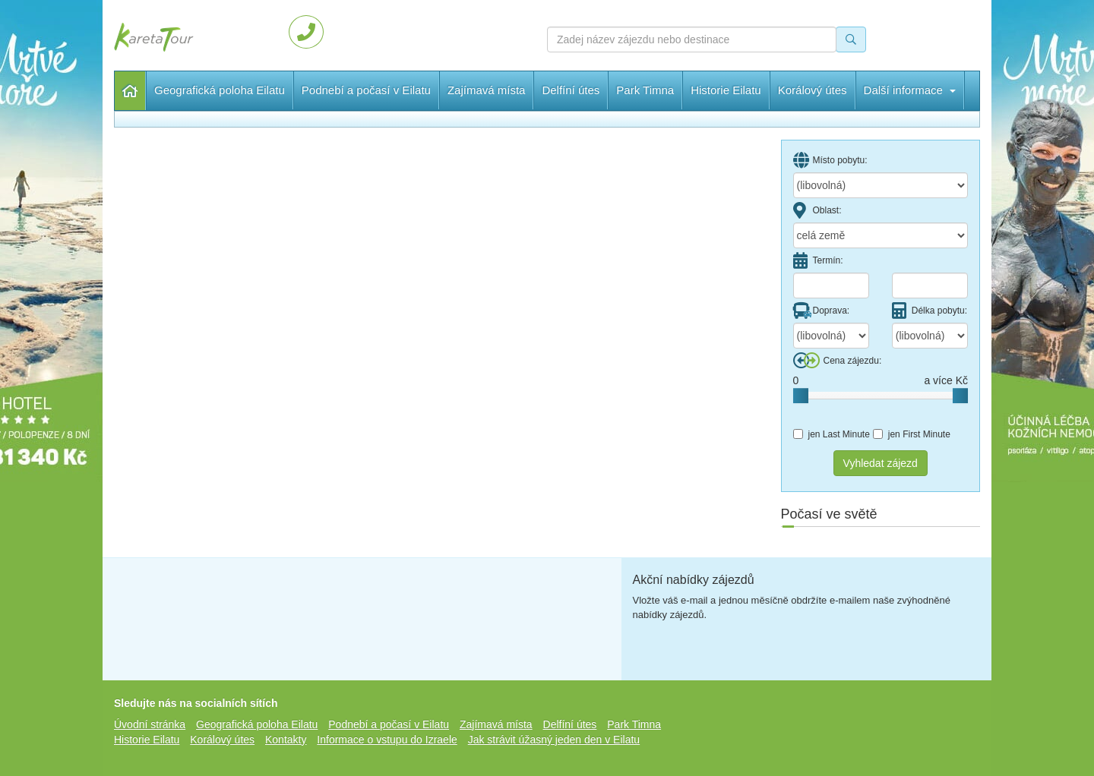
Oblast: (817, 210)
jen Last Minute (831, 434)
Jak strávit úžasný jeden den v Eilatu (554, 739)
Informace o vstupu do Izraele (387, 739)
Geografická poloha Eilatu (219, 90)
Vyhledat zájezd (880, 463)
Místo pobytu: (830, 160)
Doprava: (821, 310)
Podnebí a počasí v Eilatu (366, 90)
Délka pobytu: (929, 310)
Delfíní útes (570, 90)
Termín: (818, 260)
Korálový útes (222, 739)
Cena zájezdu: (837, 360)
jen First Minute (911, 434)
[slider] (800, 395)
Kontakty (285, 739)
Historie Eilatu (726, 90)
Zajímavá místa (486, 90)
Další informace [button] (824, 90)
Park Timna (645, 90)
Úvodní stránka (130, 90)
